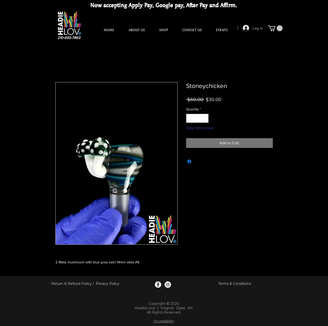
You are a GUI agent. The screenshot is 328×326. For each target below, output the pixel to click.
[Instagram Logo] (168, 284)
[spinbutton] (197, 118)
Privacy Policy (107, 283)
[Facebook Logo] (158, 284)
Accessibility (164, 321)
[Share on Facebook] (189, 161)
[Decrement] (190, 118)
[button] (275, 28)
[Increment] (205, 118)
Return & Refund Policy (71, 283)
